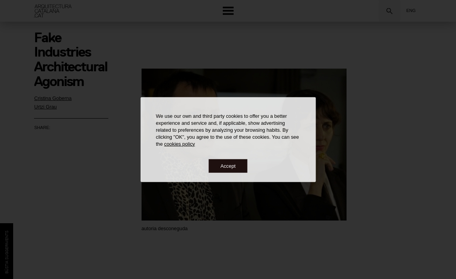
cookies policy (179, 143)
